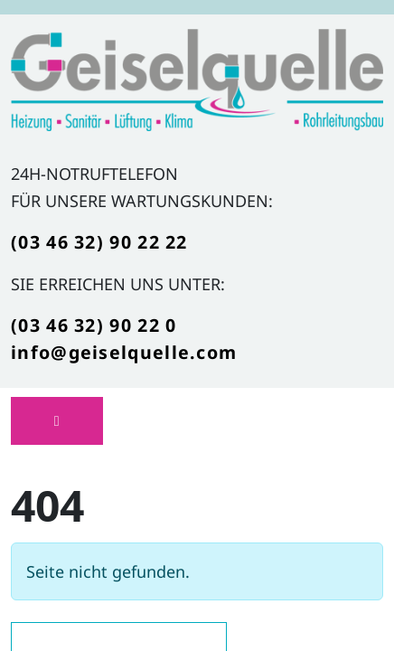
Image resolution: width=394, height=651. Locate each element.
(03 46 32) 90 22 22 (99, 242)
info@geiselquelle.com (124, 352)
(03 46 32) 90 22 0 (93, 325)
